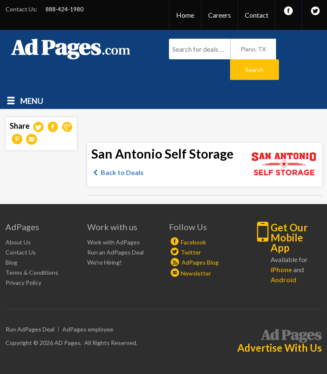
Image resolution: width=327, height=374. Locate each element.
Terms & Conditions (31, 251)
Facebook (193, 221)
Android (283, 259)
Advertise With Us (279, 327)
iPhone (281, 249)
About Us (18, 221)
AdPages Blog (195, 241)
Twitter (191, 231)
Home (185, 15)
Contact (256, 15)
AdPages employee (87, 308)
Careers (219, 15)
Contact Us (20, 231)
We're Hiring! (104, 241)
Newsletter (196, 252)
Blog (11, 241)
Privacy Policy (23, 261)
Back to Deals (122, 152)
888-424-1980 (64, 9)
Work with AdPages (113, 221)
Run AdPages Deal (29, 308)
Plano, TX (253, 49)
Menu (31, 79)
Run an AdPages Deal (115, 231)
